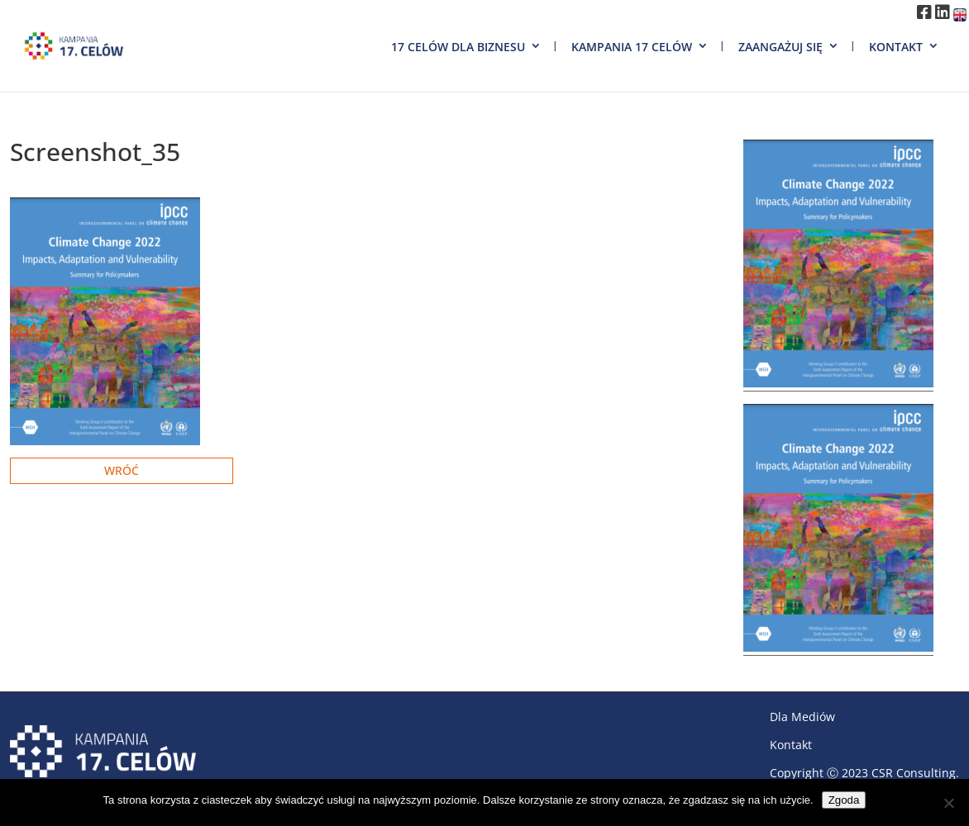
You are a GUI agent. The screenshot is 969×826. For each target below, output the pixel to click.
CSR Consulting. (915, 773)
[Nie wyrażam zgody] (948, 803)
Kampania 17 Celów (631, 47)
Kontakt (896, 47)
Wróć (121, 470)
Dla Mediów (802, 716)
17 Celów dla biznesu (458, 47)
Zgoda (844, 800)
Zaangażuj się (780, 47)
